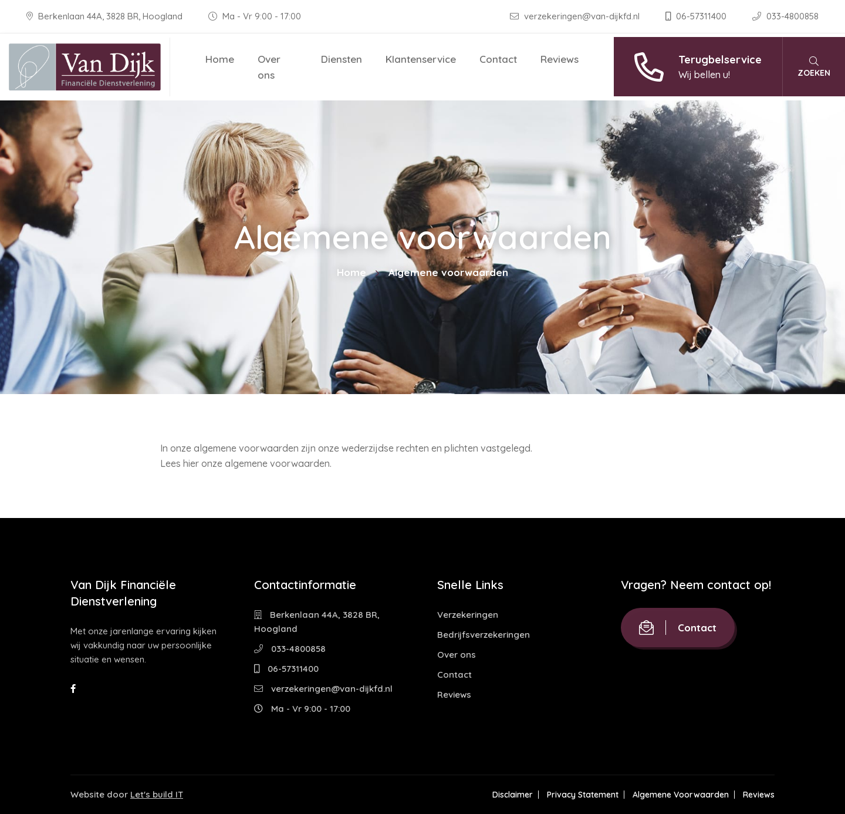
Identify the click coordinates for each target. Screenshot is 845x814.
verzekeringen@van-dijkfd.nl (576, 16)
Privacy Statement (582, 794)
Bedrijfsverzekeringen (483, 634)
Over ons (269, 67)
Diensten (341, 59)
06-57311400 (697, 16)
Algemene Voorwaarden (681, 794)
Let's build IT (156, 794)
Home (219, 59)
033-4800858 (785, 16)
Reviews (559, 59)
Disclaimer (512, 794)
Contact (498, 59)
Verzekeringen (467, 614)
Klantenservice (421, 59)
